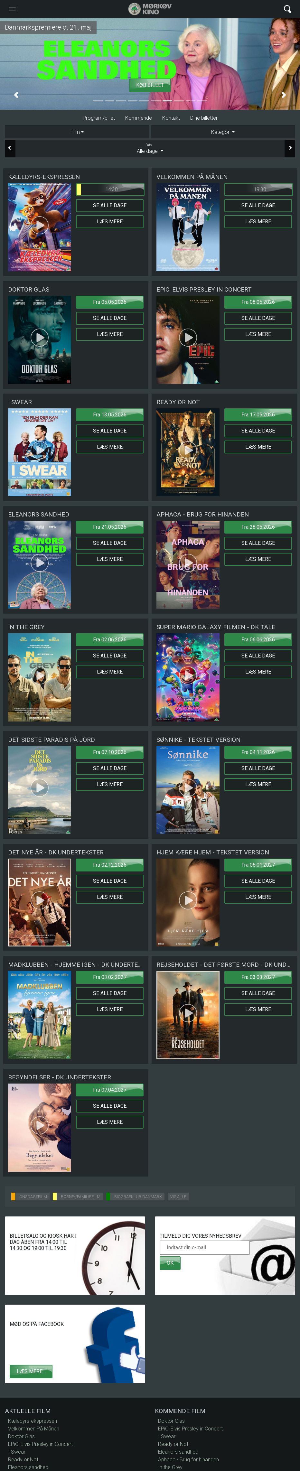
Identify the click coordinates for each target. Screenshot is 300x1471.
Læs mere (110, 222)
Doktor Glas (21, 1436)
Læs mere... (31, 1371)
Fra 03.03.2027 (258, 977)
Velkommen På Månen (33, 1429)
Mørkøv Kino (144, 9)
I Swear (16, 1452)
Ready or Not (23, 1460)
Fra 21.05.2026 (110, 527)
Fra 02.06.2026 (110, 640)
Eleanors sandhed (28, 1467)
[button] (16, 95)
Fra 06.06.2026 (258, 640)
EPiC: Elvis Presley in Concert (40, 1444)
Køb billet (150, 85)
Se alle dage (110, 205)
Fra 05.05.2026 (110, 302)
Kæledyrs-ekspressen (32, 1421)
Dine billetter (204, 118)
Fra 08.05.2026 (258, 302)
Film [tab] (75, 132)
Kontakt (171, 118)
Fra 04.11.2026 (258, 752)
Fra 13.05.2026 (110, 415)
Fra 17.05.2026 (258, 415)
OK (170, 1263)
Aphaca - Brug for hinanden (188, 1460)
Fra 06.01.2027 (258, 865)
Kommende (138, 118)
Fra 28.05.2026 (258, 527)
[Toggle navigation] (12, 9)
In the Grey (170, 1467)
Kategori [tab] (220, 132)
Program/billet (99, 118)
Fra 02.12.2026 (110, 865)
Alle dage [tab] (150, 148)
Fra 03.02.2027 (110, 977)
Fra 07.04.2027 (110, 1090)
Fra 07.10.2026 (110, 752)
